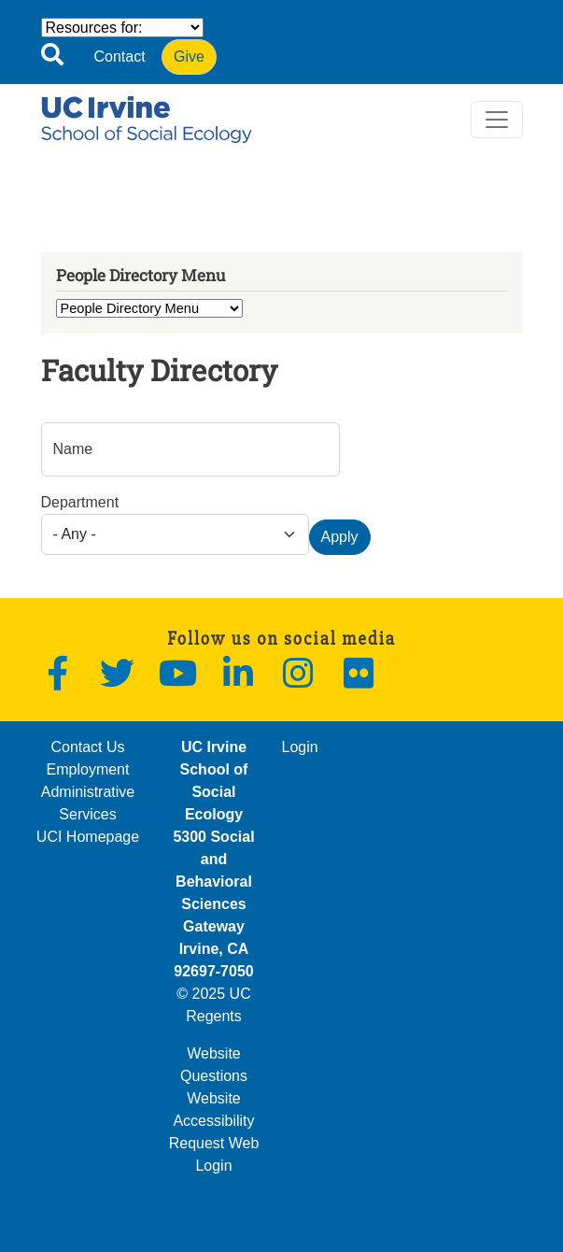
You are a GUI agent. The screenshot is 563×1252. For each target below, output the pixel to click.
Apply (340, 537)
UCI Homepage (87, 837)
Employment (88, 769)
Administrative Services (87, 803)
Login (300, 747)
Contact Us (87, 747)
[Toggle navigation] (497, 119)
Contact (120, 56)
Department (80, 502)
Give (189, 56)
